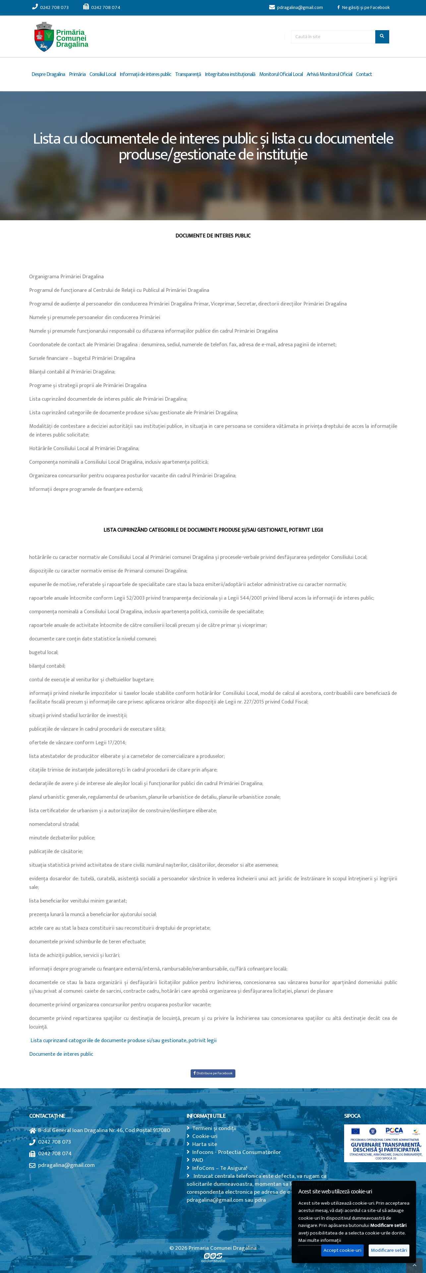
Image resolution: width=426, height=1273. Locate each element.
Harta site (204, 1144)
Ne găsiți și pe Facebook (363, 8)
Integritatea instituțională (230, 74)
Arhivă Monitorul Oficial (329, 74)
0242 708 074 (101, 8)
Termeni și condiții (214, 1128)
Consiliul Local (103, 74)
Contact (364, 74)
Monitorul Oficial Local (281, 74)
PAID (197, 1160)
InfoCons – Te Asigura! (219, 1168)
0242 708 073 (50, 8)
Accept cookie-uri (342, 1250)
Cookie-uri (204, 1136)
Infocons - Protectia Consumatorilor (236, 1152)
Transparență (188, 74)
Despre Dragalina (48, 74)
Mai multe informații (319, 1240)
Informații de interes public (145, 74)
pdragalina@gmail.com (296, 8)
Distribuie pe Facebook (213, 1073)
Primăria (77, 74)
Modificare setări (389, 1250)
